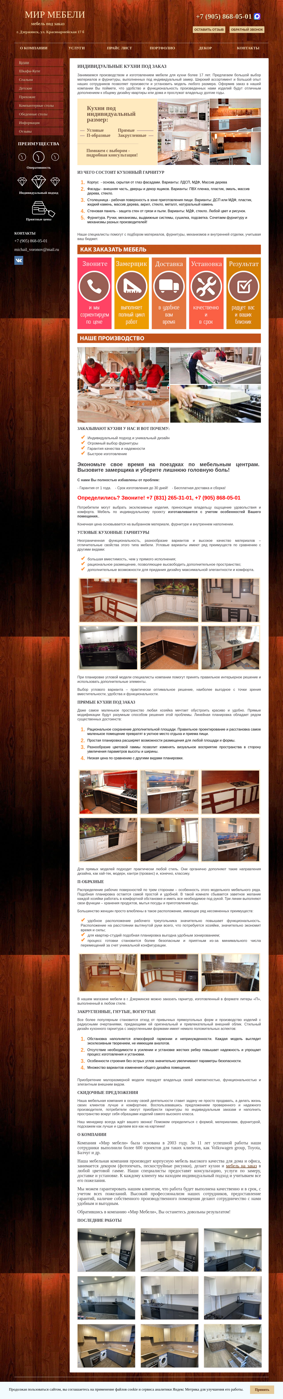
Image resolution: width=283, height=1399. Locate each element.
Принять (262, 1389)
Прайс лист (119, 48)
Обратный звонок (247, 29)
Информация (29, 123)
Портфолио (162, 48)
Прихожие (27, 97)
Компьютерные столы (36, 105)
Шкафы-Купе (29, 71)
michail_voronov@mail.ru (36, 249)
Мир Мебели (55, 15)
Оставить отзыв (209, 29)
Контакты (248, 48)
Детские (25, 88)
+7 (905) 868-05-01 (224, 16)
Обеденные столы (33, 114)
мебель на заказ (241, 1165)
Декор (205, 48)
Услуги (77, 48)
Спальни (26, 80)
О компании (34, 48)
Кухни (24, 62)
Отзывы (25, 131)
